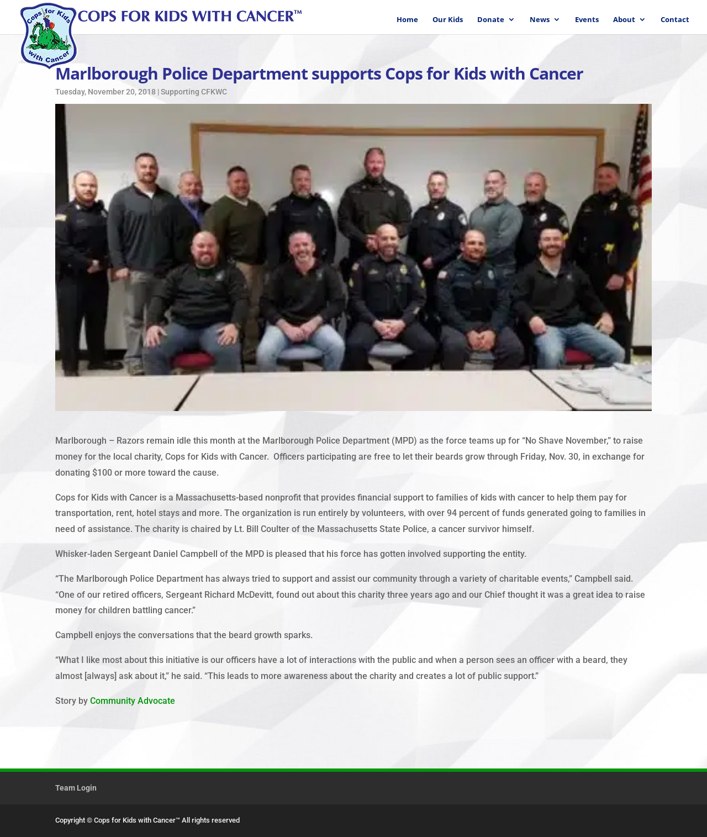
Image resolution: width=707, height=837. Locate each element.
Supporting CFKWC (194, 91)
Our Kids (447, 19)
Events (587, 19)
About (624, 19)
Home (407, 19)
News (540, 19)
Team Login (76, 787)
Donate (490, 19)
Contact (675, 19)
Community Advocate (132, 701)
